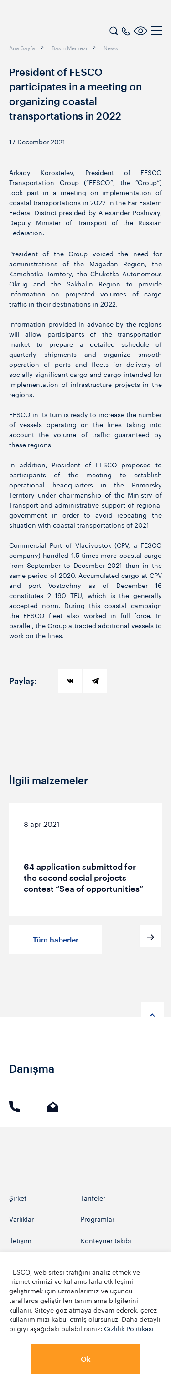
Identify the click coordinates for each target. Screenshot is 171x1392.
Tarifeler (93, 1197)
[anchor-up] (152, 1013)
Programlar (97, 1218)
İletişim (20, 1240)
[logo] (66, 32)
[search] (113, 29)
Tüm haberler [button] (55, 939)
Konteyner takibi (106, 1240)
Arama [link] (14, 1106)
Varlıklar (21, 1218)
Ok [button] (86, 1359)
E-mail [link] (52, 1106)
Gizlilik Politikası (129, 1328)
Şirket (17, 1197)
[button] (150, 936)
